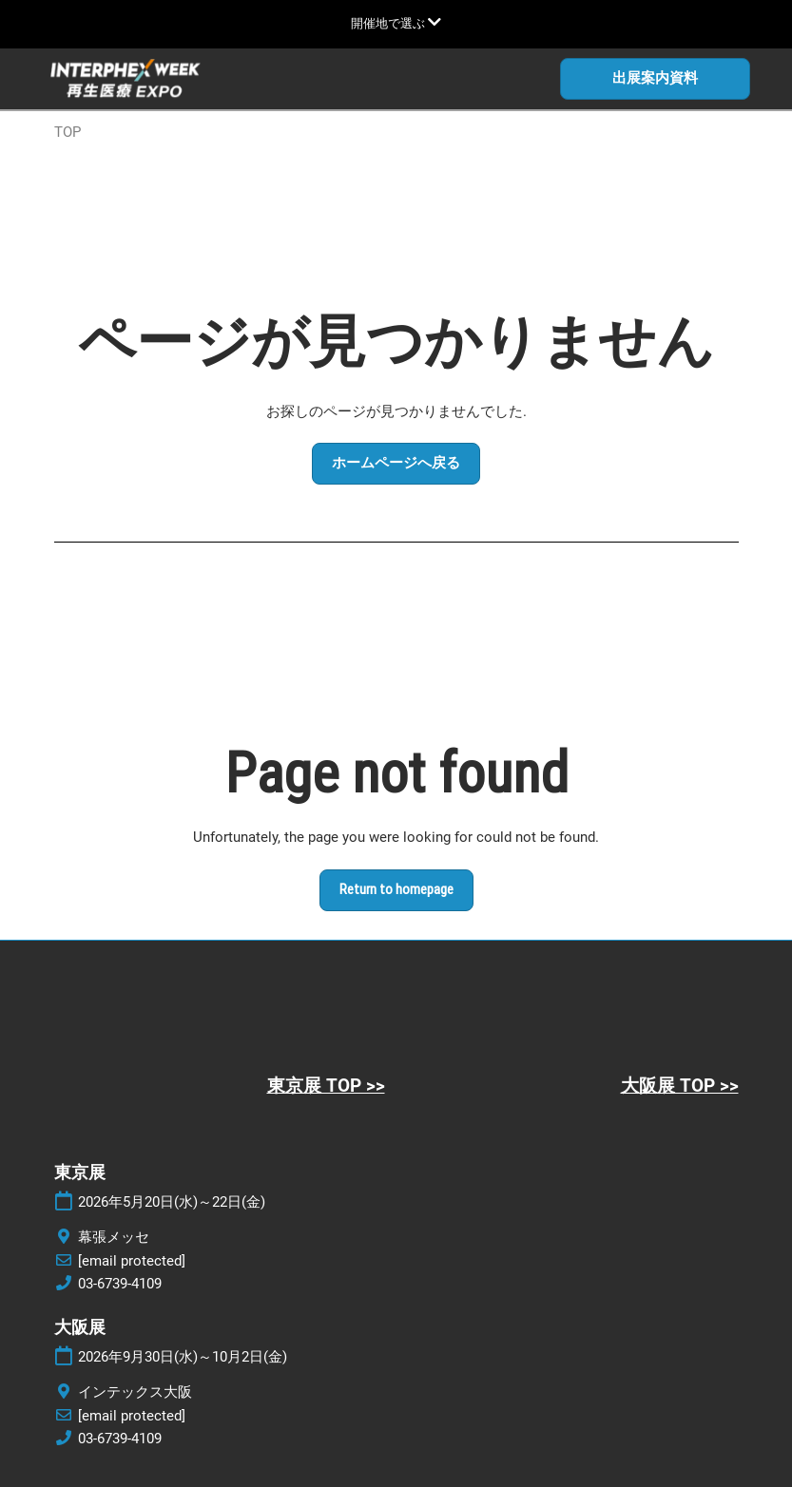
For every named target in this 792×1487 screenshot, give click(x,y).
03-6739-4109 (120, 1283)
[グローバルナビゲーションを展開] (396, 23)
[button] (655, 79)
